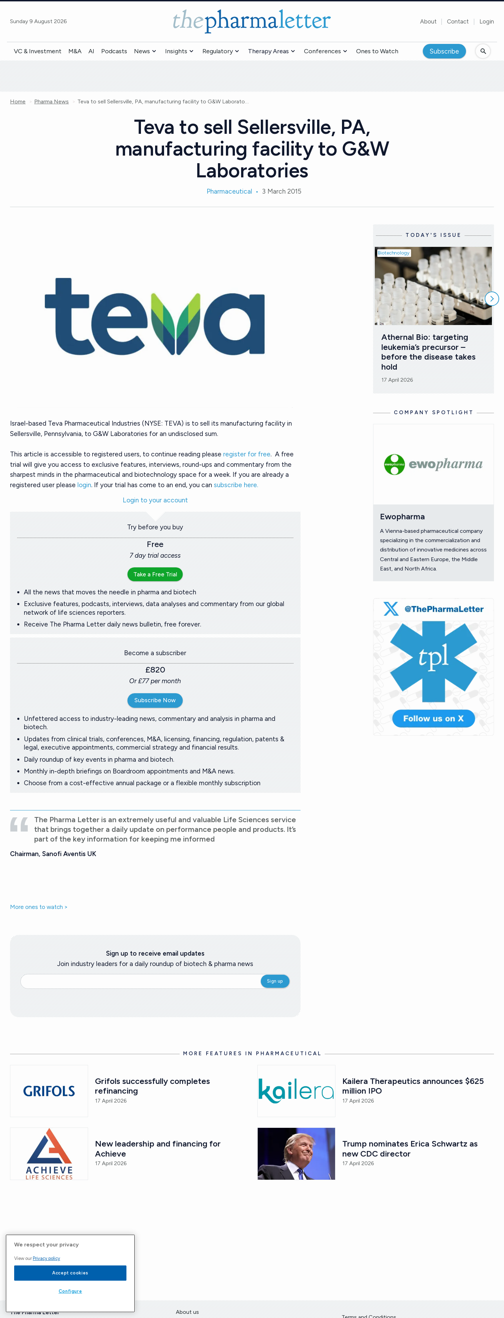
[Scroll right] (492, 298)
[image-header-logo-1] (252, 21)
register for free (246, 454)
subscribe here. (236, 485)
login (84, 485)
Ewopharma (402, 516)
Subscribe (444, 51)
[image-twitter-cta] (433, 667)
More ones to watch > (39, 907)
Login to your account (155, 500)
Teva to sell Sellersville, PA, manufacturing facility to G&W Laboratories (163, 102)
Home (18, 102)
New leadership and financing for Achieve (159, 1149)
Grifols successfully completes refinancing (153, 1086)
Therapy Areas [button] (268, 51)
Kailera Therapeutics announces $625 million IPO (414, 1086)
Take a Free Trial (155, 574)
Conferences (322, 51)
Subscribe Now (155, 700)
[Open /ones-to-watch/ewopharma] (433, 464)
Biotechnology (393, 253)
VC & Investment (37, 51)
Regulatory (217, 51)
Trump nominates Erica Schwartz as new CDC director (411, 1149)
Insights (176, 51)
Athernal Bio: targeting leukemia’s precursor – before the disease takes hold (429, 352)
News (142, 51)
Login (486, 21)
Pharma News (51, 102)
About (428, 21)
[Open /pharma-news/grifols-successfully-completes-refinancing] (49, 1091)
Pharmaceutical (229, 191)
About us (187, 1312)
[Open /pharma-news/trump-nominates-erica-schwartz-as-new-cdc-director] (296, 1153)
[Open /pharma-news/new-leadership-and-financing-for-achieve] (49, 1153)
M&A (75, 51)
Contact (458, 21)
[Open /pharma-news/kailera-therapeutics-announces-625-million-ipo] (296, 1091)
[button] (154, 51)
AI (91, 51)
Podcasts (114, 51)
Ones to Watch (377, 51)
